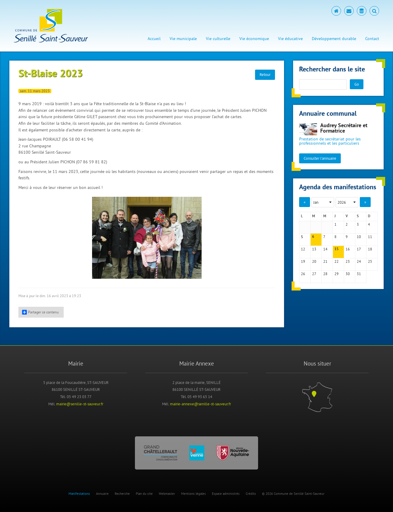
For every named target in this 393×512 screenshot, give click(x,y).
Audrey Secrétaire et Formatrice (343, 128)
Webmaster (167, 494)
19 (303, 261)
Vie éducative (290, 38)
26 (303, 274)
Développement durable (334, 38)
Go (356, 84)
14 (325, 249)
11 (370, 236)
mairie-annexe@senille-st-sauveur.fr (200, 403)
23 (348, 261)
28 (325, 274)
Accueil (154, 38)
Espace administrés (226, 494)
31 (359, 274)
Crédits (251, 494)
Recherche (122, 494)
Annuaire (102, 494)
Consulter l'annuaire (320, 158)
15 (336, 249)
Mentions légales (193, 494)
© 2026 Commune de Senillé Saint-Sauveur (293, 494)
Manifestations (79, 494)
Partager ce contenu (40, 312)
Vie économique (254, 38)
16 (348, 249)
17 (359, 249)
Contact (372, 38)
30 (348, 274)
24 (359, 261)
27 (314, 274)
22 (336, 261)
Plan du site (144, 494)
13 (314, 249)
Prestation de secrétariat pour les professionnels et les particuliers (330, 141)
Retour (265, 74)
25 (370, 261)
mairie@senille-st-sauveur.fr (79, 403)
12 (303, 249)
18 (370, 249)
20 (314, 261)
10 (359, 236)
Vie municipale (183, 38)
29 (336, 274)
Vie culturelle (218, 38)
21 (325, 261)
